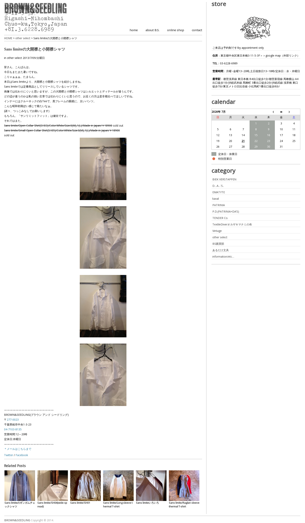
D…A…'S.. (218, 186)
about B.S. (152, 30)
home (134, 30)
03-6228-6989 (229, 63)
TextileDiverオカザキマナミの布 (232, 224)
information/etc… (223, 256)
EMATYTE (218, 192)
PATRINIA (218, 205)
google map (273, 55)
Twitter (8, 455)
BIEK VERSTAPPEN (224, 179)
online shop (175, 30)
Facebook (22, 455)
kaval (215, 198)
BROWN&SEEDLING (17, 520)
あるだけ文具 (220, 250)
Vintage (217, 231)
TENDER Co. (220, 218)
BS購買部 (218, 244)
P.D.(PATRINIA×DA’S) (225, 211)
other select (14, 58)
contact (197, 30)
